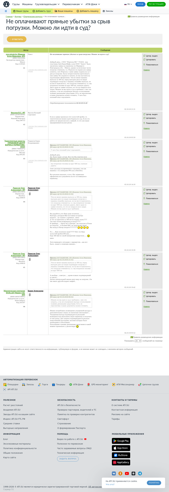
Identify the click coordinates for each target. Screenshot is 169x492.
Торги (43, 384)
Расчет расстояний (13, 405)
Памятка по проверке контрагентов (76, 414)
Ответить (17, 39)
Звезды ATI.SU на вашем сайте (19, 414)
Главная (9, 16)
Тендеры (58, 384)
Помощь (62, 434)
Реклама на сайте (121, 414)
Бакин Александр (35, 291)
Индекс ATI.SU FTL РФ (14, 419)
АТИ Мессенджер (123, 384)
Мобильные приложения (128, 434)
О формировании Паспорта (71, 428)
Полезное (9, 400)
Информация (11, 434)
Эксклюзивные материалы (17, 444)
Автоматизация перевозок (20, 380)
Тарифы (116, 419)
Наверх (147, 70)
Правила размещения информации (145, 16)
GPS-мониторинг (97, 384)
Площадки (10, 384)
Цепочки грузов (148, 384)
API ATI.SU (10, 389)
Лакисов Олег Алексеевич (34, 189)
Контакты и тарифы (124, 400)
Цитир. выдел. (152, 56)
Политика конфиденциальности (20, 448)
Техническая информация (70, 453)
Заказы (28, 384)
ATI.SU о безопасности (68, 405)
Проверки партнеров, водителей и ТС (76, 410)
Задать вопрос (68, 459)
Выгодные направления (15, 428)
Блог (5, 439)
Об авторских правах (99, 487)
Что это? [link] (110, 484)
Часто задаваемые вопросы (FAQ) (74, 448)
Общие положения (13, 453)
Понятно (154, 483)
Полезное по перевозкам (70, 444)
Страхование (64, 423)
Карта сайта (9, 457)
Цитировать (151, 60)
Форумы (18, 16)
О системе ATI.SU (120, 405)
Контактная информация (125, 410)
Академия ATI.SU (11, 410)
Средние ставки (11, 423)
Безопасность (66, 400)
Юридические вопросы (33, 16)
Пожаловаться (152, 65)
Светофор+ (63, 419)
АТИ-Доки (76, 384)
